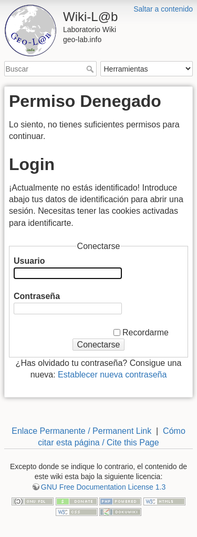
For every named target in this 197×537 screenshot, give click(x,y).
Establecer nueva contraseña (112, 374)
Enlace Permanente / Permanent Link (81, 430)
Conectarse (98, 344)
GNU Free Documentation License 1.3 (103, 487)
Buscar (91, 69)
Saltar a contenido (163, 9)
